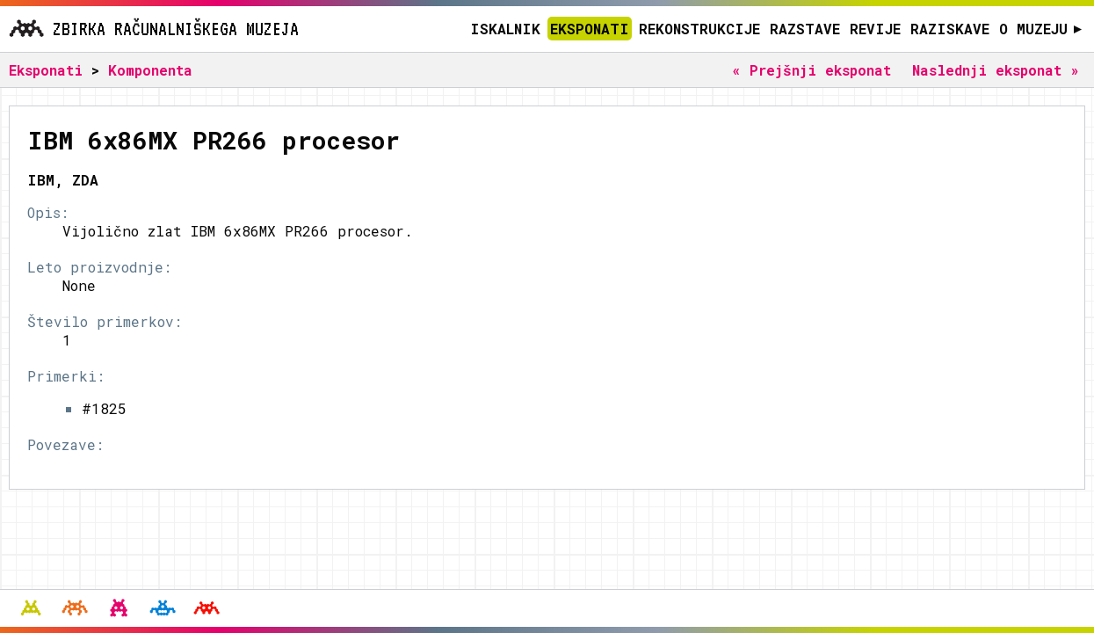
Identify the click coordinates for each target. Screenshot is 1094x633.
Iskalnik (505, 28)
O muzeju (1041, 28)
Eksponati (589, 28)
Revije (875, 28)
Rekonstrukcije (699, 28)
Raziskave (949, 28)
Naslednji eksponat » (995, 70)
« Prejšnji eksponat (811, 70)
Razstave (805, 28)
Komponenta (150, 70)
